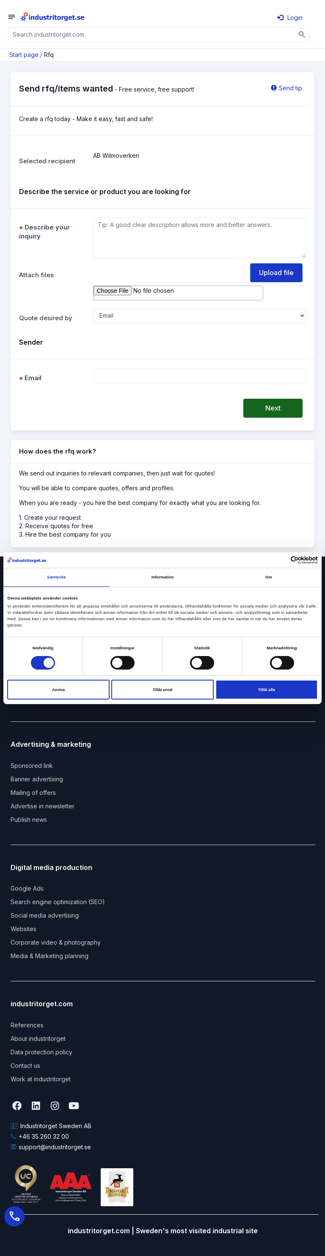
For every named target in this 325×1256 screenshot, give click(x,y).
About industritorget (38, 1038)
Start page (24, 54)
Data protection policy (41, 1052)
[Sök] (302, 34)
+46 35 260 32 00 (40, 1136)
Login (290, 17)
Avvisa (58, 690)
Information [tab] (162, 577)
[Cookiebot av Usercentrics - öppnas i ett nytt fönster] (281, 560)
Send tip (286, 88)
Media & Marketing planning (49, 955)
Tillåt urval (163, 690)
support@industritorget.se (51, 1147)
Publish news (29, 819)
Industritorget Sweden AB (51, 1125)
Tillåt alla (266, 690)
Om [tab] (268, 577)
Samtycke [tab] (56, 577)
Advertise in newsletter (42, 806)
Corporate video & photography (56, 942)
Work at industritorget (41, 1079)
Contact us (25, 1065)
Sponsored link (32, 765)
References (27, 1025)
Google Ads (27, 888)
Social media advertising (45, 915)
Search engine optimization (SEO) (58, 901)
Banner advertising (37, 779)
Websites (23, 928)
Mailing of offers (33, 792)
